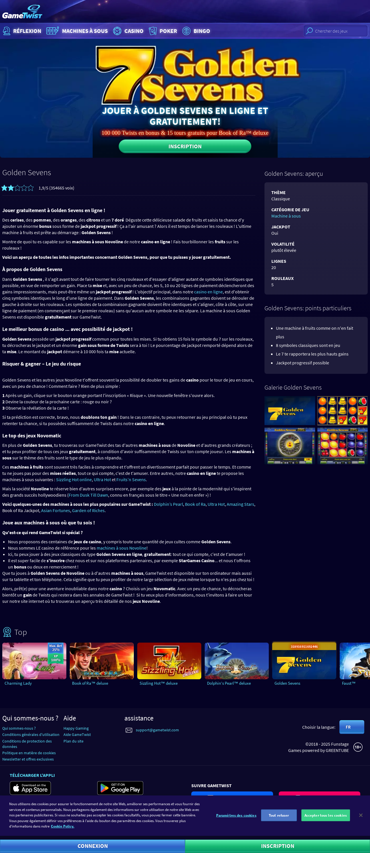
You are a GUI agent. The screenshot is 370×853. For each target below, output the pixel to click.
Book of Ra (195, 504)
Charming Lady (18, 683)
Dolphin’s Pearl (168, 504)
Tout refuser (279, 818)
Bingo (195, 31)
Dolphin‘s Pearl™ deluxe (229, 683)
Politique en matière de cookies (29, 752)
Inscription (185, 146)
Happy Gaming (76, 728)
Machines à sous (76, 31)
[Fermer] (361, 817)
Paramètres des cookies (236, 818)
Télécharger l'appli (32, 775)
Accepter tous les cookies (326, 818)
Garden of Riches (88, 510)
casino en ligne (208, 292)
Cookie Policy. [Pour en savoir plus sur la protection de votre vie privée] (62, 829)
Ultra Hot (102, 479)
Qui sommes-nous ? (19, 728)
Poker (162, 31)
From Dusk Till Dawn (88, 495)
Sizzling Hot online (74, 479)
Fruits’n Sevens (131, 479)
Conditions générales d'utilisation (30, 734)
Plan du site (73, 741)
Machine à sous (286, 216)
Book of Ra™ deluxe (90, 683)
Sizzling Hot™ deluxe (159, 683)
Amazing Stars (240, 504)
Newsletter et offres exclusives (28, 759)
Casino (128, 31)
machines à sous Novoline (121, 548)
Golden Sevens (287, 683)
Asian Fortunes (55, 510)
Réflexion (21, 31)
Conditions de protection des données (27, 744)
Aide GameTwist (77, 734)
